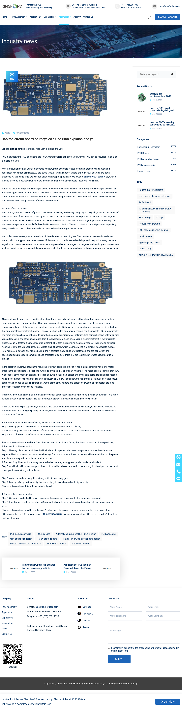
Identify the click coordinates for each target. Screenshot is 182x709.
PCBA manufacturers (52, 514)
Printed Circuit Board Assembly (69, 543)
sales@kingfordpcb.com (169, 6)
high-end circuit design (42, 538)
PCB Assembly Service (156, 159)
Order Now (168, 701)
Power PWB (145, 249)
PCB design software (20, 534)
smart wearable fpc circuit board (155, 196)
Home (4, 17)
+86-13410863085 (129, 5)
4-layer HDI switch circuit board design (29, 543)
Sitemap (133, 688)
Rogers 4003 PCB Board (151, 190)
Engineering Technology (156, 146)
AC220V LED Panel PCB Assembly (151, 256)
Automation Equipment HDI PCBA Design (76, 534)
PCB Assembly (18, 17)
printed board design (101, 543)
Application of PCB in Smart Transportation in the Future (77, 571)
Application (35, 17)
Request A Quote (167, 16)
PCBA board (145, 203)
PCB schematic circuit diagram (154, 230)
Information (64, 17)
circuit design (145, 236)
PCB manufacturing (156, 165)
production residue (19, 548)
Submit (119, 664)
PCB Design (156, 152)
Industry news (156, 171)
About (76, 17)
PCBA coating (43, 534)
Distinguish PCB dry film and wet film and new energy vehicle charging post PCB (38, 571)
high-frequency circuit (149, 243)
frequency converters (149, 224)
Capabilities (49, 17)
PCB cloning (145, 218)
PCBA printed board (68, 538)
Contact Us (88, 17)
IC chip (159, 218)
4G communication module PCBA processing (155, 210)
